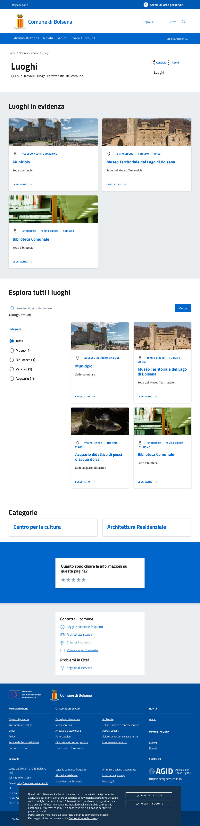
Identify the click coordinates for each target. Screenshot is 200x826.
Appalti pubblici (110, 730)
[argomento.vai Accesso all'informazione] (39, 154)
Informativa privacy (113, 775)
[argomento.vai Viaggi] (158, 154)
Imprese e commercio (114, 742)
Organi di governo (19, 719)
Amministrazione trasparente (119, 769)
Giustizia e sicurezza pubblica (71, 742)
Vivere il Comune (28, 53)
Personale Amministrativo (24, 742)
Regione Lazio (20, 5)
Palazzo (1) (24, 369)
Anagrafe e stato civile (68, 730)
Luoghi (153, 743)
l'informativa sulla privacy (83, 818)
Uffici (12, 730)
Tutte (19, 341)
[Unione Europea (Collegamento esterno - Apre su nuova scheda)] (26, 695)
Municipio (21, 162)
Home (12, 53)
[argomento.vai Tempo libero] (125, 154)
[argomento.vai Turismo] (144, 154)
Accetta (148, 804)
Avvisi (152, 719)
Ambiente (107, 719)
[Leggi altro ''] (23, 184)
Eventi (153, 748)
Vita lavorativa (63, 725)
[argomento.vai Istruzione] (29, 231)
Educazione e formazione (69, 748)
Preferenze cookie (98, 815)
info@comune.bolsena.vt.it (32, 783)
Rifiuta (148, 796)
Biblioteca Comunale (31, 239)
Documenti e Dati (18, 748)
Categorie (15, 329)
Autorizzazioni (63, 736)
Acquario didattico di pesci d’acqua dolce (98, 456)
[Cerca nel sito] (183, 22)
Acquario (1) (25, 378)
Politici (12, 736)
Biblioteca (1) (25, 359)
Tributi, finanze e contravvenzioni (121, 725)
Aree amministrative (20, 725)
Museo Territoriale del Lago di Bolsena (140, 162)
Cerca (183, 308)
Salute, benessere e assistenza (120, 736)
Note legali (108, 781)
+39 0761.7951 (22, 777)
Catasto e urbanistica (67, 719)
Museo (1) (23, 350)
